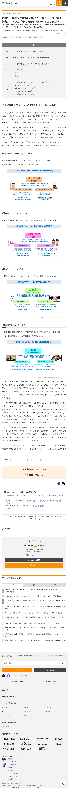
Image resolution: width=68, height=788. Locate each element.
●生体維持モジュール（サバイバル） (27, 85)
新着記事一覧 (8, 697)
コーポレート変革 (51, 711)
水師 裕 (4, 30)
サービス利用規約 (13, 772)
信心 (16, 76)
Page (7, 51)
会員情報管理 (12, 763)
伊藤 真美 (25, 30)
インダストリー (28, 711)
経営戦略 (26, 707)
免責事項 (10, 766)
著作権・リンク (12, 758)
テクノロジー (27, 715)
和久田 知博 (39, 30)
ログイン (33, 565)
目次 (48, 45)
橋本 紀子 (14, 30)
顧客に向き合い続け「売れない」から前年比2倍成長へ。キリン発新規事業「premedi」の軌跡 (35, 640)
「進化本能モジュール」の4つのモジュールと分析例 (32, 64)
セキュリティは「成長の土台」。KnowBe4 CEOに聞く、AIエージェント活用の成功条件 (33, 596)
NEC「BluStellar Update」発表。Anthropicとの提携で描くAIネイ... (27, 506)
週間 (34, 585)
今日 (13, 585)
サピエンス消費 (27, 37)
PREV (5, 460)
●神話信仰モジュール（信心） (25, 94)
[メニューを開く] (3, 3)
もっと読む (7, 508)
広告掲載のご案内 (17, 681)
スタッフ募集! (12, 761)
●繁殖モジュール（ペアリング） (25, 88)
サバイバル (18, 67)
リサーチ (11, 37)
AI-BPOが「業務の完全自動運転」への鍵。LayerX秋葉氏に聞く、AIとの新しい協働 (32, 623)
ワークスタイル (6, 715)
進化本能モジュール (37, 37)
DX (3, 711)
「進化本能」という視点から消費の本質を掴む (30, 51)
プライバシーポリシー (14, 775)
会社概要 (10, 769)
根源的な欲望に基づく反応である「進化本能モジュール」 (33, 57)
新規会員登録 (33, 560)
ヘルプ (10, 755)
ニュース (6, 690)
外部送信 (10, 778)
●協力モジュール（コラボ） (24, 91)
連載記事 (5, 726)
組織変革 (48, 707)
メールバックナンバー (34, 555)
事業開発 (5, 37)
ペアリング (18, 70)
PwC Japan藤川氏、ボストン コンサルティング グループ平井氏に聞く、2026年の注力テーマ (35, 613)
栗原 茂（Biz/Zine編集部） (53, 30)
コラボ (17, 73)
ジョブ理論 (18, 37)
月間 (55, 585)
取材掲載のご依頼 (50, 681)
